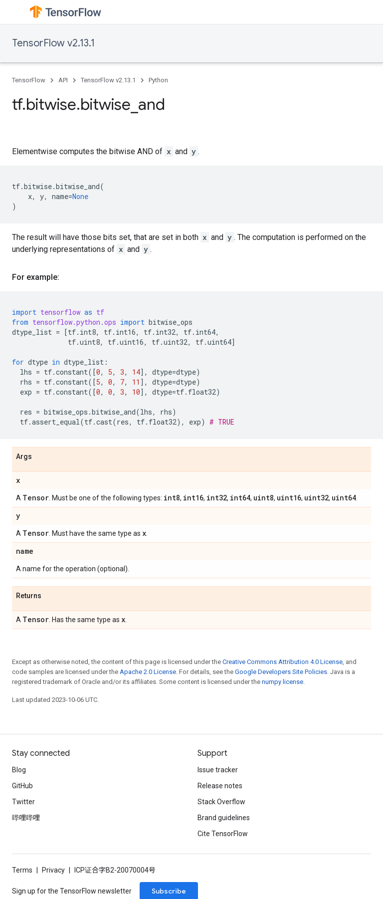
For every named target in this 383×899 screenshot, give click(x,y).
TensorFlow (28, 80)
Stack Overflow (221, 802)
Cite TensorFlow (222, 834)
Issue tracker (217, 770)
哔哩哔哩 (26, 818)
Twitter (23, 802)
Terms (22, 870)
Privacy (53, 870)
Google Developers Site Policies (281, 671)
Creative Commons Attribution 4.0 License (282, 662)
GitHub (22, 786)
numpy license (282, 681)
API (63, 80)
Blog (19, 770)
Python (158, 80)
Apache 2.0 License (148, 671)
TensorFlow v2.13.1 (53, 43)
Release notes (219, 786)
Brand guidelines (223, 818)
